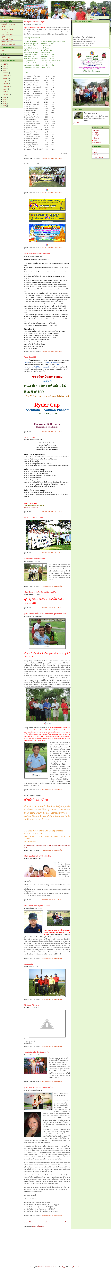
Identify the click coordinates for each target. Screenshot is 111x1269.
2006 (4, 103)
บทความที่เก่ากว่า (65, 1222)
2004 (4, 106)
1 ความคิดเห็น (58, 900)
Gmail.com (96, 134)
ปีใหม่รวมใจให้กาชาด (31, 1005)
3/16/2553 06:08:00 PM (47, 1081)
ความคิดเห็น (23, 15)
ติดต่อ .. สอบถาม (7, 42)
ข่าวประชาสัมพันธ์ (43, 15)
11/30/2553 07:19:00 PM (48, 431)
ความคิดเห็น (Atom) (38, 1226)
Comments (99, 15)
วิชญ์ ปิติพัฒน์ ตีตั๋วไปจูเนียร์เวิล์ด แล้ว (37, 906)
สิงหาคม (5, 78)
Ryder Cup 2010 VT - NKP (33, 517)
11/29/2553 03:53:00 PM (48, 552)
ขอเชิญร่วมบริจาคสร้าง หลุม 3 (34, 22)
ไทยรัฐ (95, 150)
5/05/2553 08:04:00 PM (47, 999)
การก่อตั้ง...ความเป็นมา (9, 24)
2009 (4, 97)
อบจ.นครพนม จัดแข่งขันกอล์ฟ (34, 559)
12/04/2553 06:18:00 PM (48, 247)
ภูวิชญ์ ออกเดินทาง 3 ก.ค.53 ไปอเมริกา (37, 856)
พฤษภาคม (6, 86)
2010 (4, 70)
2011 (4, 68)
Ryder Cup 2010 (30, 357)
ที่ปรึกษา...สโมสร (7, 27)
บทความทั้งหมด (12, 15)
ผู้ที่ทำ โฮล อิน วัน (7, 37)
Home (3, 15)
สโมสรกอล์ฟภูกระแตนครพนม (45, 1267)
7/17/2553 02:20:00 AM (47, 850)
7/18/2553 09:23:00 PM (47, 789)
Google (95, 132)
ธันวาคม (5, 73)
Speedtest (96, 130)
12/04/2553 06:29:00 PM (48, 192)
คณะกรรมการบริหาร (8, 29)
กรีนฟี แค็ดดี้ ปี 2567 (8, 39)
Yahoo (95, 140)
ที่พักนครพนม (6, 51)
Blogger (64, 1267)
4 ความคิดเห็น (58, 789)
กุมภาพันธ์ (6, 94)
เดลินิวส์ (95, 155)
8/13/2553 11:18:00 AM (47, 607)
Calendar (96, 136)
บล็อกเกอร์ (96, 138)
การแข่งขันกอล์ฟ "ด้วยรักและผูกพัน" (36, 1052)
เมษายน (5, 89)
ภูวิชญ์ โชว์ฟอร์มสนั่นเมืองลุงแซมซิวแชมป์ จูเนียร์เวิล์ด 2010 (45, 614)
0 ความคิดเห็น (58, 158)
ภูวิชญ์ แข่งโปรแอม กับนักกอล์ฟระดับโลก (38, 1087)
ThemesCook (76, 1267)
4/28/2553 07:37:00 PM (47, 1046)
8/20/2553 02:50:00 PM (47, 586)
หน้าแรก (47, 1222)
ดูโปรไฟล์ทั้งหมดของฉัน (79, 123)
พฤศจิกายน (6, 75)
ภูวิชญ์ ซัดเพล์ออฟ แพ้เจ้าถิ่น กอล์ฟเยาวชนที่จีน (40, 592)
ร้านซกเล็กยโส (6, 57)
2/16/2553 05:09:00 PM (47, 1215)
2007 (4, 101)
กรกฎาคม (6, 81)
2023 (4, 64)
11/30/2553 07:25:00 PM (48, 351)
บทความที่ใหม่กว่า (29, 1222)
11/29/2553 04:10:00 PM (48, 512)
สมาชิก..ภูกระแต (7, 32)
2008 (4, 99)
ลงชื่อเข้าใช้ (32, 15)
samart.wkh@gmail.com (31, 507)
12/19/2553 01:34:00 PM (48, 158)
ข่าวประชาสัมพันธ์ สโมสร (9, 44)
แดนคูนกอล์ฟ (28, 964)
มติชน (95, 152)
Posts (108, 15)
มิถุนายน (5, 83)
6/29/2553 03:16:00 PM (47, 900)
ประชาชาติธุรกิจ (98, 157)
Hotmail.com (97, 142)
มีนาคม (5, 92)
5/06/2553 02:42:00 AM (47, 958)
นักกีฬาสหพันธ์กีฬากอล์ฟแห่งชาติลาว (37, 253)
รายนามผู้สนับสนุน (7, 34)
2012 (4, 66)
